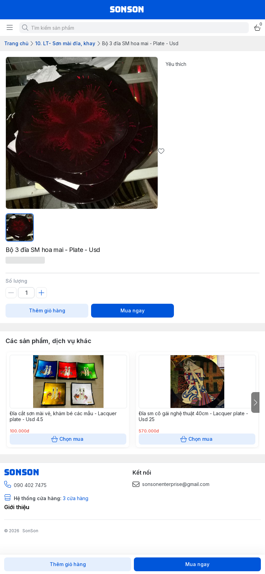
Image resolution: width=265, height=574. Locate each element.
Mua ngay (132, 311)
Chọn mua (68, 439)
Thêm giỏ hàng (47, 311)
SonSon (30, 530)
